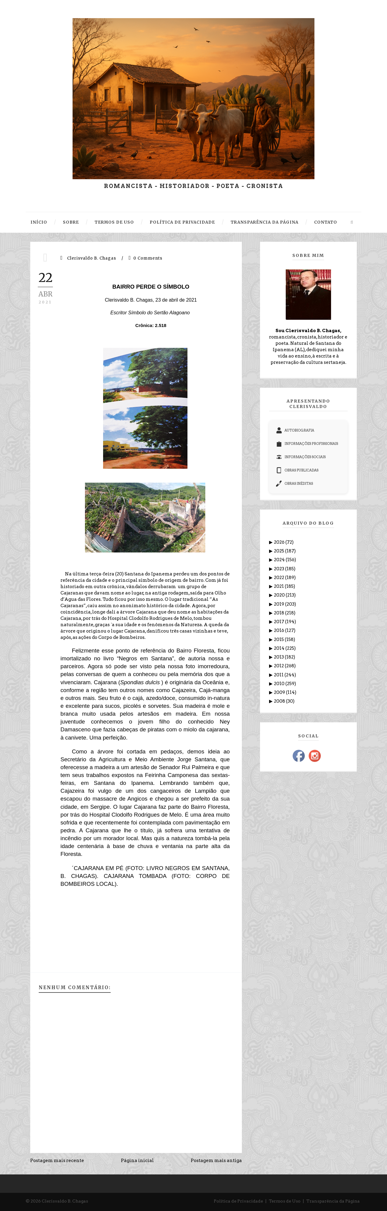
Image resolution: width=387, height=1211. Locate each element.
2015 (279, 639)
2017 (279, 621)
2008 (280, 701)
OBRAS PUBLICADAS (297, 470)
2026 (279, 542)
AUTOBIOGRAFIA (295, 430)
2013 (279, 657)
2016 (279, 630)
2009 (280, 692)
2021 (279, 586)
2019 (279, 604)
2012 (279, 666)
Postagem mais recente (57, 1160)
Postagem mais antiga (216, 1160)
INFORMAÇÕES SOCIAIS (301, 457)
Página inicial (137, 1160)
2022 (279, 577)
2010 (279, 683)
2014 (279, 648)
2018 (279, 613)
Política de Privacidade (238, 1201)
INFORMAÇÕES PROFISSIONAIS (307, 444)
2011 (279, 675)
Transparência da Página (333, 1201)
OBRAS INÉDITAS (294, 484)
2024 (280, 559)
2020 (280, 595)
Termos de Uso (285, 1201)
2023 (279, 569)
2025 (279, 551)
